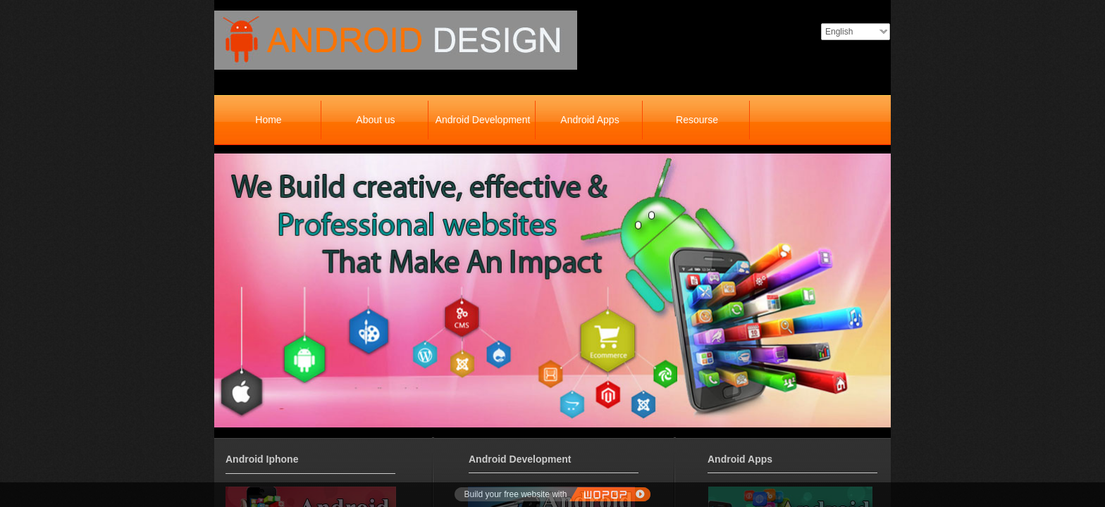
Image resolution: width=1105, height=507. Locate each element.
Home (268, 119)
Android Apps (589, 119)
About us (375, 119)
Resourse (697, 119)
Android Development (483, 119)
